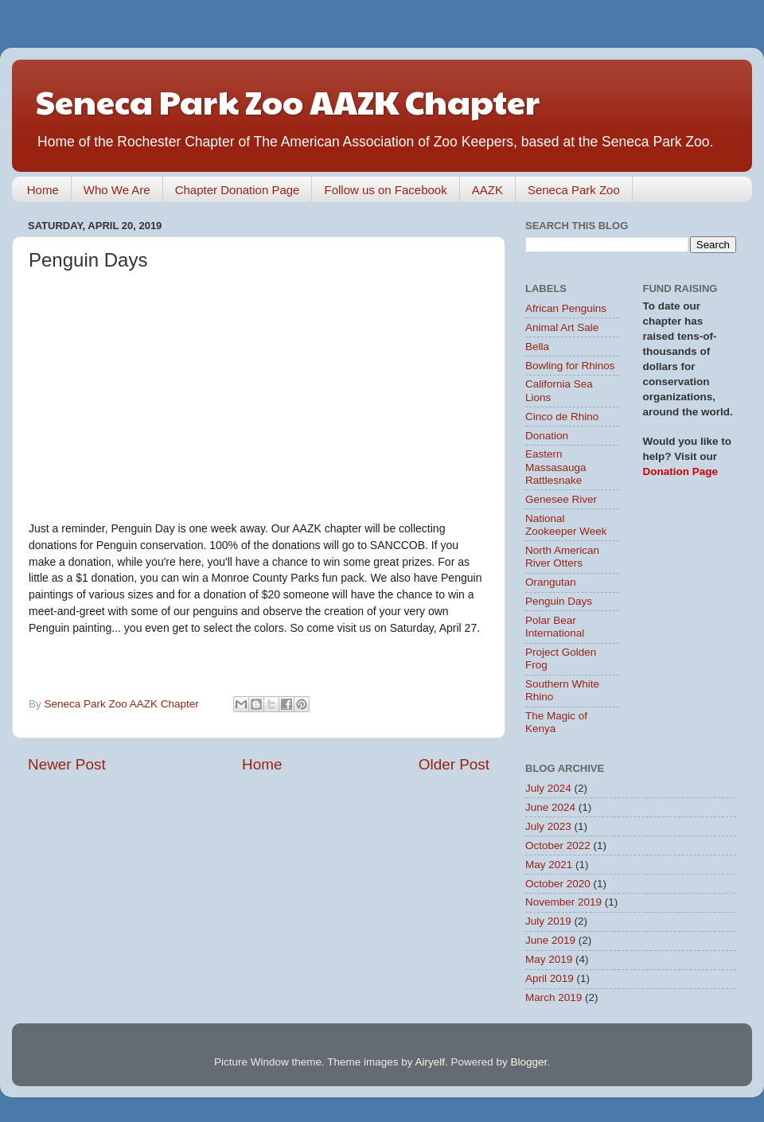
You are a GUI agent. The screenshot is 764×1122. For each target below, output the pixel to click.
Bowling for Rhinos (570, 366)
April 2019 (549, 978)
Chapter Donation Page (237, 190)
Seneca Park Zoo (574, 190)
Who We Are (117, 190)
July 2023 (548, 826)
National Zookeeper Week (566, 524)
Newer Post (67, 764)
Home (43, 190)
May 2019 (548, 959)
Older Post (454, 764)
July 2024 (548, 788)
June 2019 (550, 940)
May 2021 (548, 865)
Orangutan (550, 582)
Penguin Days (558, 601)
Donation (546, 436)
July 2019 (548, 921)
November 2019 (563, 902)
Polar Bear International (554, 626)
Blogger (529, 1062)
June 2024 (550, 807)
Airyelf (430, 1062)
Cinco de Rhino (561, 417)
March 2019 (553, 997)
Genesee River (561, 499)
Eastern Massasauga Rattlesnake (556, 466)
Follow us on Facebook (385, 190)
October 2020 (558, 884)
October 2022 (558, 845)
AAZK (487, 190)
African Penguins (565, 308)
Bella (537, 347)
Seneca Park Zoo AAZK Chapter (288, 100)
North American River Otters (562, 556)
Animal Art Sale (561, 327)
